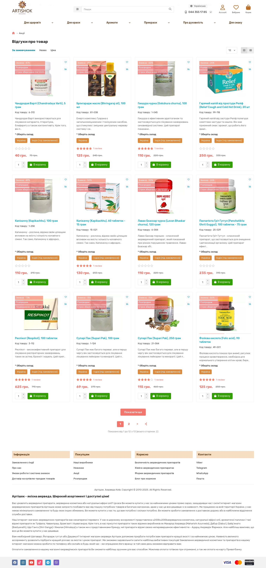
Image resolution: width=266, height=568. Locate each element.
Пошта (200, 478)
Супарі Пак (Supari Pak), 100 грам (97, 339)
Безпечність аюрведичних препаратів (157, 462)
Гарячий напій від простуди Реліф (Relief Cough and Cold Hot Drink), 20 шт (224, 106)
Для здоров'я (32, 23)
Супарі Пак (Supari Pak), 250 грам (159, 339)
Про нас (16, 467)
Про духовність (193, 23)
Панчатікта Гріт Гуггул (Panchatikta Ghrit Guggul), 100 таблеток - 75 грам (223, 223)
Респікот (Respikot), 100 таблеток (36, 339)
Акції (76, 473)
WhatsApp (202, 473)
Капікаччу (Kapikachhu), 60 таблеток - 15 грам (100, 223)
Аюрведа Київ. (113, 489)
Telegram (201, 467)
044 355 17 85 (195, 12)
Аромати (112, 23)
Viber (199, 462)
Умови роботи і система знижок (31, 473)
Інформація (22, 454)
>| (146, 425)
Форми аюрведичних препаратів (154, 473)
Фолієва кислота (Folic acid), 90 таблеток (219, 341)
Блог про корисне (145, 478)
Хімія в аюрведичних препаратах (154, 467)
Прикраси (150, 23)
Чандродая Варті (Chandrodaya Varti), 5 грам (40, 106)
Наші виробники (83, 462)
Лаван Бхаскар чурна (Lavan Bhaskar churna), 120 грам (161, 223)
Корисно (142, 454)
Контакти (204, 454)
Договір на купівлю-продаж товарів (33, 478)
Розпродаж (80, 478)
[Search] (127, 10)
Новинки (79, 467)
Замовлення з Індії (23, 462)
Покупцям (82, 454)
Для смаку (235, 23)
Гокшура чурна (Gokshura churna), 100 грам (162, 106)
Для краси (73, 23)
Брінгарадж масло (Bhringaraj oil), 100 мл (100, 106)
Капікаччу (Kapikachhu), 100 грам (36, 221)
